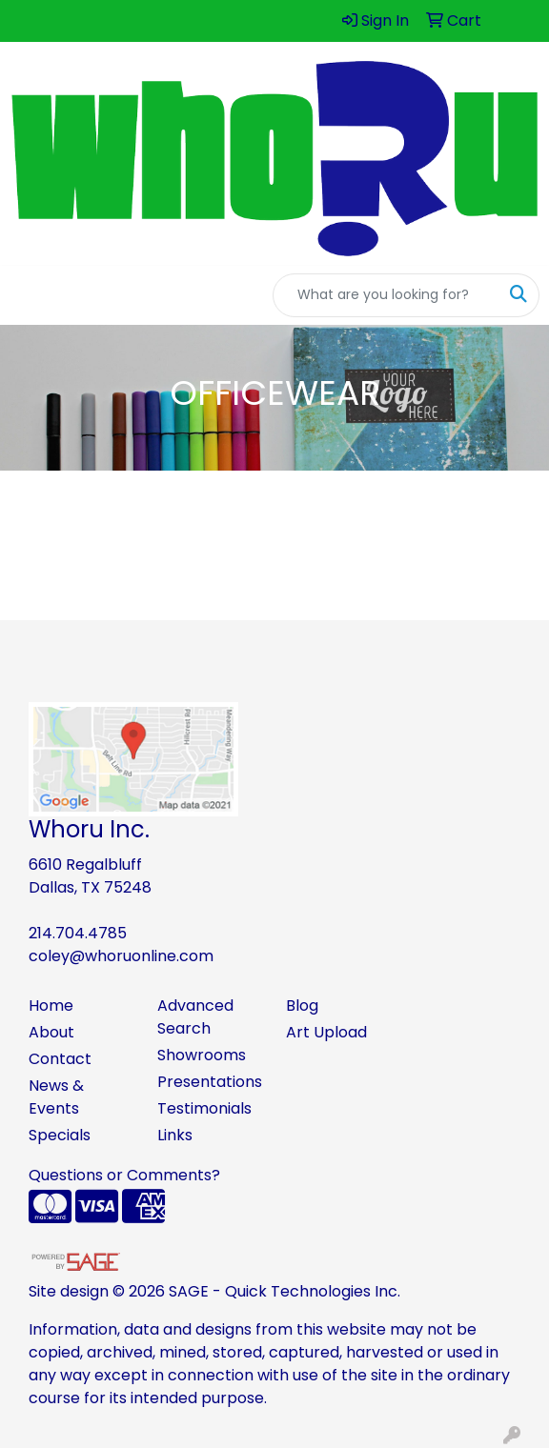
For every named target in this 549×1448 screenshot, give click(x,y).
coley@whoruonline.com (121, 956)
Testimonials (204, 1108)
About (51, 1032)
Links (175, 1135)
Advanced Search (195, 1017)
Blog (302, 1005)
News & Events (56, 1097)
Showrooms (201, 1055)
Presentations (209, 1082)
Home (51, 1005)
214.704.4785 (78, 933)
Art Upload (326, 1032)
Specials (60, 1135)
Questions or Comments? (124, 1175)
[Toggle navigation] (30, 295)
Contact (60, 1059)
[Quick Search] (386, 295)
